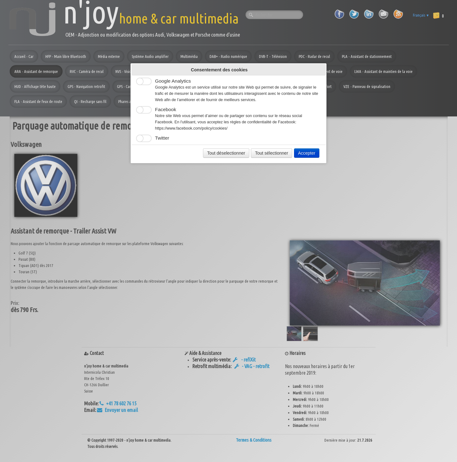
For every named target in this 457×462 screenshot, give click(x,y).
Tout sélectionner (271, 153)
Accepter (306, 153)
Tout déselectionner (226, 153)
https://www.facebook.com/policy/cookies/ (191, 128)
